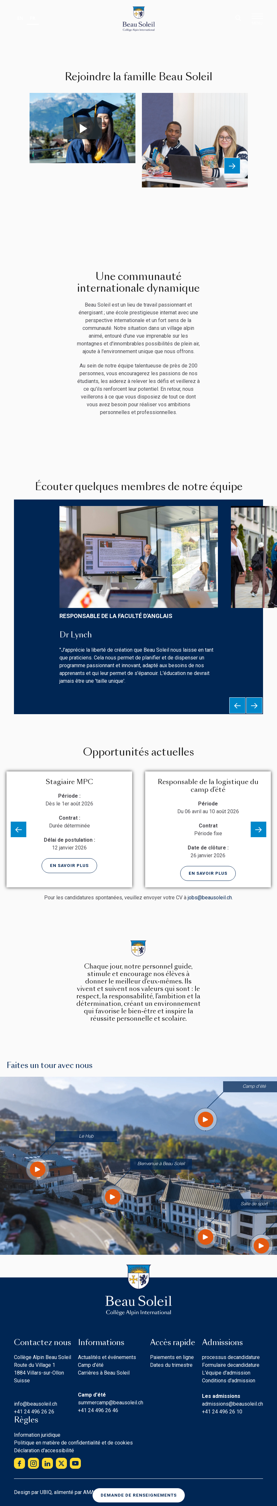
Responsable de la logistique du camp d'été (208, 785)
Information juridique (37, 1435)
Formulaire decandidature (230, 1365)
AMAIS (91, 1492)
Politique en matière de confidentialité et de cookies (73, 1443)
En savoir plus (69, 865)
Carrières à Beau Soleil (104, 1373)
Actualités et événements (107, 1357)
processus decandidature (231, 1357)
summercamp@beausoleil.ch (110, 1402)
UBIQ (46, 1492)
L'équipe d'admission (226, 1373)
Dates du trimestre (171, 1365)
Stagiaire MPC (69, 782)
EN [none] (20, 18)
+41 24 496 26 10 (222, 1412)
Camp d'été (91, 1365)
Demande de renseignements (139, 1495)
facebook (19, 1463)
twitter (61, 1463)
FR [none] (32, 18)
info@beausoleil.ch (35, 1404)
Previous (237, 705)
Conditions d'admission (228, 1380)
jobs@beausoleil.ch (210, 897)
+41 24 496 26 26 (34, 1412)
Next (232, 165)
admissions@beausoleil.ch (232, 1404)
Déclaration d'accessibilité (44, 1450)
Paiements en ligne (172, 1357)
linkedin (47, 1463)
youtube (75, 1463)
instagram (33, 1463)
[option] (20, 19)
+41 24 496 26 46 (98, 1410)
